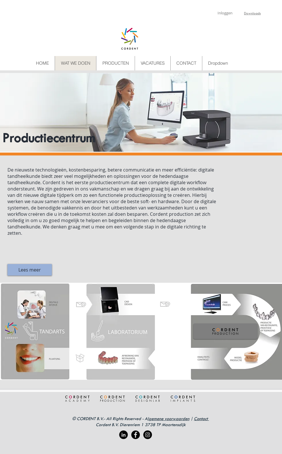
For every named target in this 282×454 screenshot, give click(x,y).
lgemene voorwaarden (168, 418)
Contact (201, 418)
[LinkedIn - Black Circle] (123, 434)
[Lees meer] (29, 270)
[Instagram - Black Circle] (147, 434)
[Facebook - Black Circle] (135, 434)
